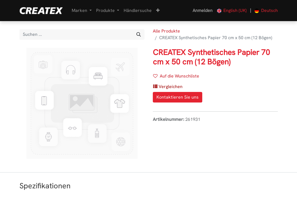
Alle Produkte (166, 31)
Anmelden (203, 10)
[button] (158, 10)
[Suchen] (138, 34)
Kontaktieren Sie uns (177, 97)
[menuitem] (137, 10)
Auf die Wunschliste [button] (176, 76)
